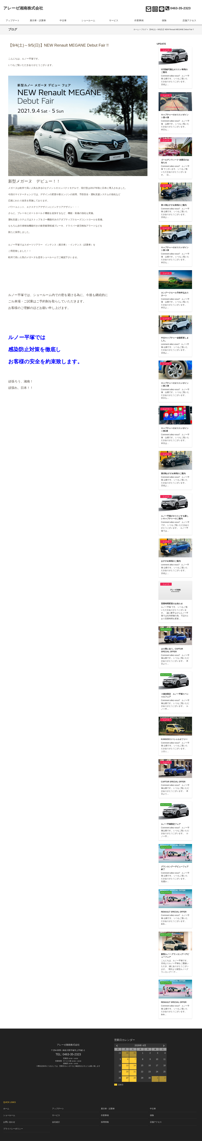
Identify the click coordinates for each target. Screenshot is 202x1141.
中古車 (63, 19)
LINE (161, 8)
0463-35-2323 (72, 1052)
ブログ (143, 28)
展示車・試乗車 (38, 19)
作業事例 (139, 19)
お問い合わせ (148, 8)
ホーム (136, 28)
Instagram (154, 8)
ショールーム (88, 19)
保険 (164, 19)
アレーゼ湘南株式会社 (23, 8)
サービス (113, 19)
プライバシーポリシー (12, 1123)
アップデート (12, 19)
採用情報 (105, 1118)
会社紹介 (56, 1118)
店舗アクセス (189, 19)
